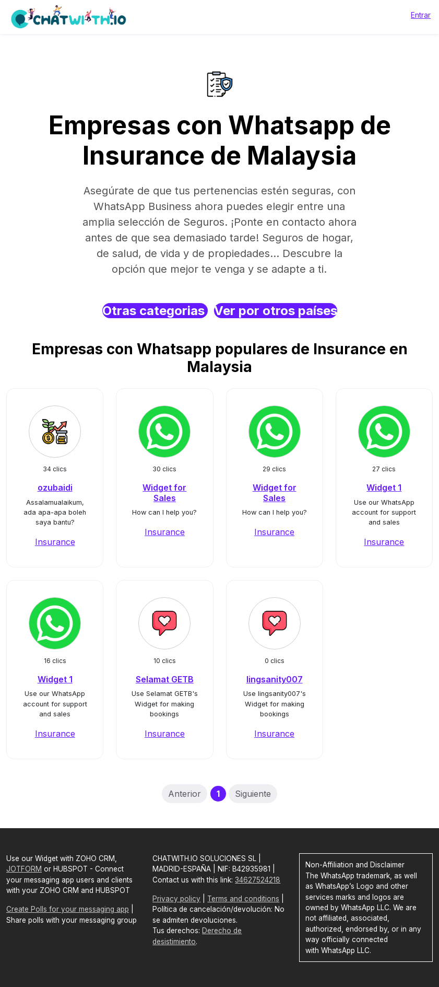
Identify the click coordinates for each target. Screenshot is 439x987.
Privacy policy (176, 899)
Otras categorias (155, 310)
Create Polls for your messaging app (67, 909)
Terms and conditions (243, 899)
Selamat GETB (165, 679)
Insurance (55, 542)
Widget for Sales (164, 492)
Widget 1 (383, 487)
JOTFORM (24, 869)
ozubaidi (55, 487)
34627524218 (257, 880)
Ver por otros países (275, 310)
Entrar (421, 14)
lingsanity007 (274, 679)
